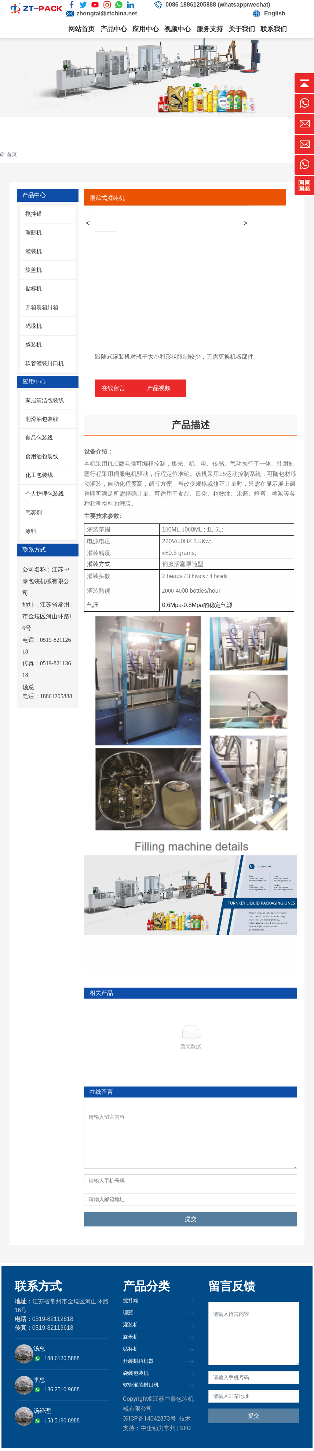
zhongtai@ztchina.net (107, 13)
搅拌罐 (130, 1300)
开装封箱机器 (138, 1361)
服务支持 (210, 29)
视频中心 (177, 29)
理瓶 (128, 1312)
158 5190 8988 (62, 1420)
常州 (170, 1428)
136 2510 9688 (62, 1389)
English (274, 13)
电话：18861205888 (47, 696)
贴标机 (130, 1349)
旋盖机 (130, 1337)
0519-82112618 (52, 1319)
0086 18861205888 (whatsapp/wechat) (217, 4)
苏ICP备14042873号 (149, 1418)
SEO (185, 1428)
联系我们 (273, 29)
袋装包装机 (136, 1373)
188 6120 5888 (62, 1358)
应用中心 (145, 29)
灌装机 (130, 1325)
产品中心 (114, 29)
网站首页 (81, 29)
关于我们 (242, 29)
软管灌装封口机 (141, 1385)
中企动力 (152, 1428)
